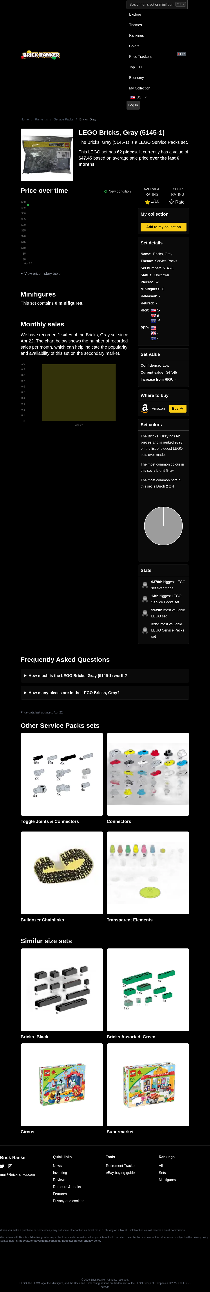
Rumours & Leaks (67, 1187)
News (57, 1166)
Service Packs (63, 119)
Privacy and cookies (68, 1201)
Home (25, 119)
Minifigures (167, 1180)
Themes (135, 25)
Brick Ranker (13, 1157)
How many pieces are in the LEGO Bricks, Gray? (74, 693)
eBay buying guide (120, 1173)
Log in (133, 105)
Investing (60, 1173)
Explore (135, 14)
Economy (136, 78)
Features (60, 1194)
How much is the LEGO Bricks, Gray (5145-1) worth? (78, 675)
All (161, 1166)
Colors (134, 46)
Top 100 (135, 67)
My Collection (139, 88)
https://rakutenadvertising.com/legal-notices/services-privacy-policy (58, 1240)
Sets (162, 1173)
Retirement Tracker (121, 1166)
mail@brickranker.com (17, 1174)
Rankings (136, 35)
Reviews (59, 1180)
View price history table (42, 273)
